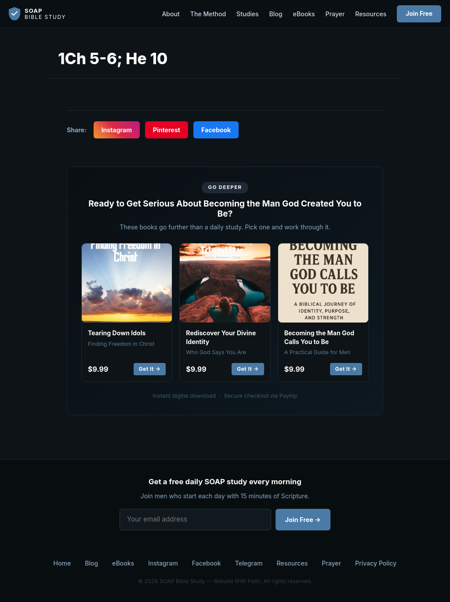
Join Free (419, 13)
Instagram (117, 130)
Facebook (216, 130)
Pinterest (166, 130)
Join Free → (303, 519)
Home (62, 563)
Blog (276, 14)
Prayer (335, 14)
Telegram (249, 563)
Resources (370, 14)
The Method (208, 14)
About (170, 14)
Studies (247, 14)
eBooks (304, 14)
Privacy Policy (375, 563)
